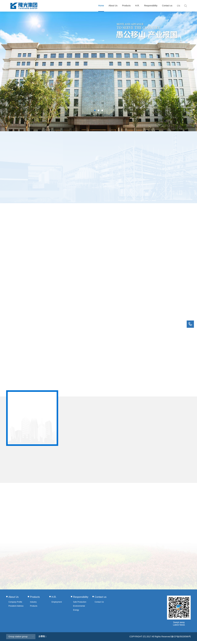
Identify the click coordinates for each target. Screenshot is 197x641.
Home (101, 5)
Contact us (167, 5)
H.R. (137, 5)
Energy (76, 610)
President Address (15, 606)
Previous (4, 65)
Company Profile (15, 602)
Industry (33, 602)
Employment (57, 602)
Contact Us (99, 602)
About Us (113, 5)
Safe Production (79, 602)
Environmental (79, 606)
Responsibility (150, 5)
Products (126, 5)
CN (178, 5)
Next (193, 65)
